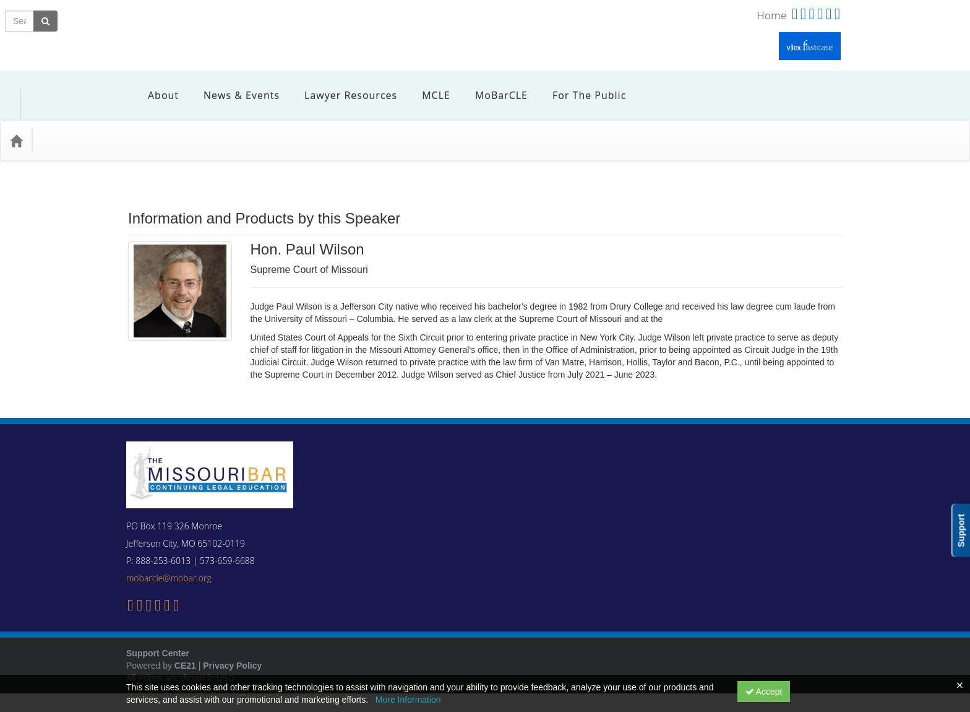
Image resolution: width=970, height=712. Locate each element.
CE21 (185, 647)
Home (771, 15)
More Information (408, 700)
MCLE (427, 86)
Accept (764, 692)
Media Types (145, 121)
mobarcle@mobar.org (169, 559)
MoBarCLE (492, 86)
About (154, 86)
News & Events (232, 86)
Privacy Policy (232, 647)
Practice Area (74, 121)
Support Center (157, 635)
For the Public (580, 86)
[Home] (16, 121)
